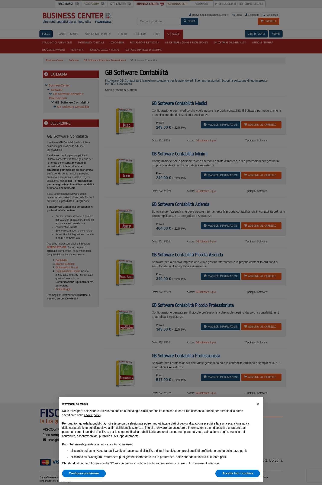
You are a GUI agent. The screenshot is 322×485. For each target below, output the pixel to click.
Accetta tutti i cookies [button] (237, 473)
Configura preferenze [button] (84, 473)
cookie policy (92, 415)
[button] (257, 404)
